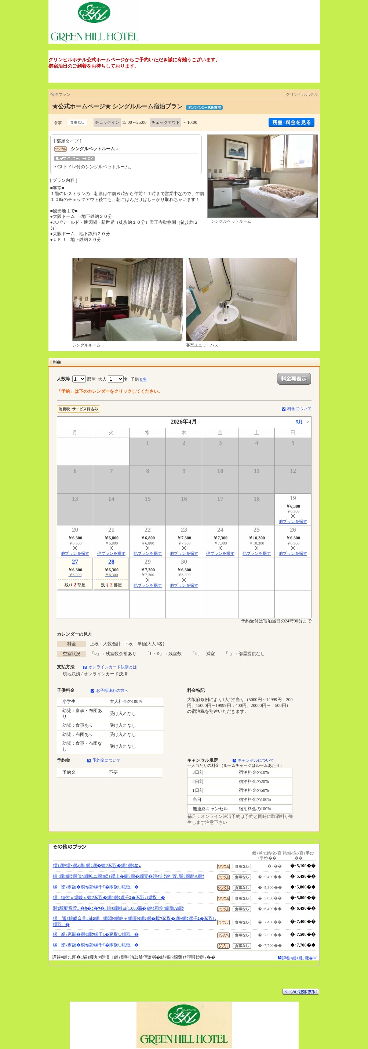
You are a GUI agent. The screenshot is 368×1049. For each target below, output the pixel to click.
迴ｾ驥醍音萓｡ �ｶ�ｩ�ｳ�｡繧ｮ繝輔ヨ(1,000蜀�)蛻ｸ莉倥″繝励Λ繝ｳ (118, 908)
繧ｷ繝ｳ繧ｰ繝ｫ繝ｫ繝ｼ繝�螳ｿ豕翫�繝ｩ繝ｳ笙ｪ (97, 865)
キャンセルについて (256, 760)
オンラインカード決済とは (112, 667)
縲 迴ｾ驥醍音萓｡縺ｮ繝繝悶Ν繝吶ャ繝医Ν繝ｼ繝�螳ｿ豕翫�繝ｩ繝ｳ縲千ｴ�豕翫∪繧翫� (134, 921)
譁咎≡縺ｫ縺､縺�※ (299, 958)
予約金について (106, 760)
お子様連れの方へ (112, 690)
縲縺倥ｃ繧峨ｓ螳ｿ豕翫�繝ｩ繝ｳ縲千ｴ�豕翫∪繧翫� (109, 897)
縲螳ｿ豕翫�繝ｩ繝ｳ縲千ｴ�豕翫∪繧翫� (96, 887)
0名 (143, 379)
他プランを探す (293, 521)
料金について (299, 408)
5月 (299, 421)
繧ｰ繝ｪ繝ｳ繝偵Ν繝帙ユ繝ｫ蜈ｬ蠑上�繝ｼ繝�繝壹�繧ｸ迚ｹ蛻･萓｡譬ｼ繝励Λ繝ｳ (128, 876)
